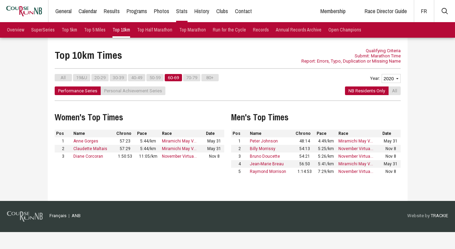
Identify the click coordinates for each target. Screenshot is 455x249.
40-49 (136, 77)
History (201, 11)
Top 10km (121, 30)
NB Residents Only (366, 90)
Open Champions (344, 30)
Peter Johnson (264, 141)
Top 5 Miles (95, 30)
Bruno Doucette (265, 156)
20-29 (100, 77)
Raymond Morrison (268, 171)
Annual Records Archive (298, 30)
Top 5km (69, 30)
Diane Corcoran (88, 156)
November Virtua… (179, 156)
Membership (333, 11)
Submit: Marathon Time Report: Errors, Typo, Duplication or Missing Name (351, 58)
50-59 (155, 77)
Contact (243, 11)
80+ (209, 77)
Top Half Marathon (154, 30)
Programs (137, 11)
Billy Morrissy (262, 148)
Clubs (222, 11)
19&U (81, 77)
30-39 (118, 77)
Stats (182, 11)
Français (57, 215)
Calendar (88, 11)
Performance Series (77, 90)
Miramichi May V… (179, 141)
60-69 (173, 77)
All (63, 77)
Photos (161, 11)
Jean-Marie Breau (267, 164)
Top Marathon (192, 30)
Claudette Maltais (90, 148)
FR (424, 11)
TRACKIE (439, 215)
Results (112, 11)
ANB (76, 215)
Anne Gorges (85, 141)
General (63, 11)
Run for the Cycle (229, 30)
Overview (15, 30)
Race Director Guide (386, 11)
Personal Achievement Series (133, 90)
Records (261, 30)
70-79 (191, 77)
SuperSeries (43, 30)
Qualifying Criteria (383, 50)
